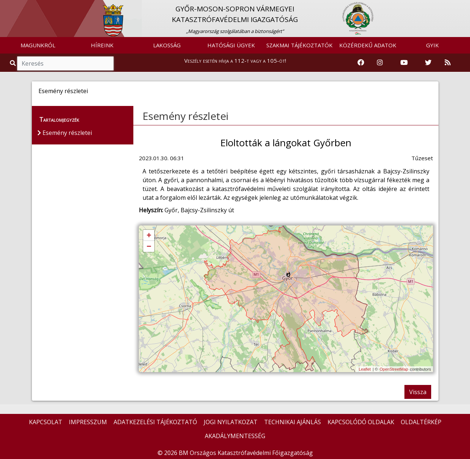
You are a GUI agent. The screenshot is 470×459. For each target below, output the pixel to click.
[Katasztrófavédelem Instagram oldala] (380, 62)
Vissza (417, 392)
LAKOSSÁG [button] (167, 45)
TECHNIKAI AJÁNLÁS (292, 422)
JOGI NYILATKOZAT (231, 422)
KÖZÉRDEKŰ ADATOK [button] (367, 45)
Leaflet (365, 369)
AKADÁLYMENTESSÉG (235, 436)
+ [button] (149, 236)
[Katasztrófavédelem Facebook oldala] (361, 62)
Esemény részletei (186, 116)
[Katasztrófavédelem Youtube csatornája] (404, 62)
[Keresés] (65, 63)
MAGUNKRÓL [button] (38, 45)
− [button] (149, 247)
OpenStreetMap (394, 369)
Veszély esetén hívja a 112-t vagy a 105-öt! (235, 60)
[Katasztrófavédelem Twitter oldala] (428, 62)
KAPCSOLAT (45, 422)
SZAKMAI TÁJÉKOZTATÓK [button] (299, 45)
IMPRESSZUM (88, 422)
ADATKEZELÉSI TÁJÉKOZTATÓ (155, 422)
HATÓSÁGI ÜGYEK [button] (231, 45)
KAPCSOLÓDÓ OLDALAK (360, 422)
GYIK (432, 45)
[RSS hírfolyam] (447, 62)
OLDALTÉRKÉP (421, 422)
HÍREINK (102, 45)
